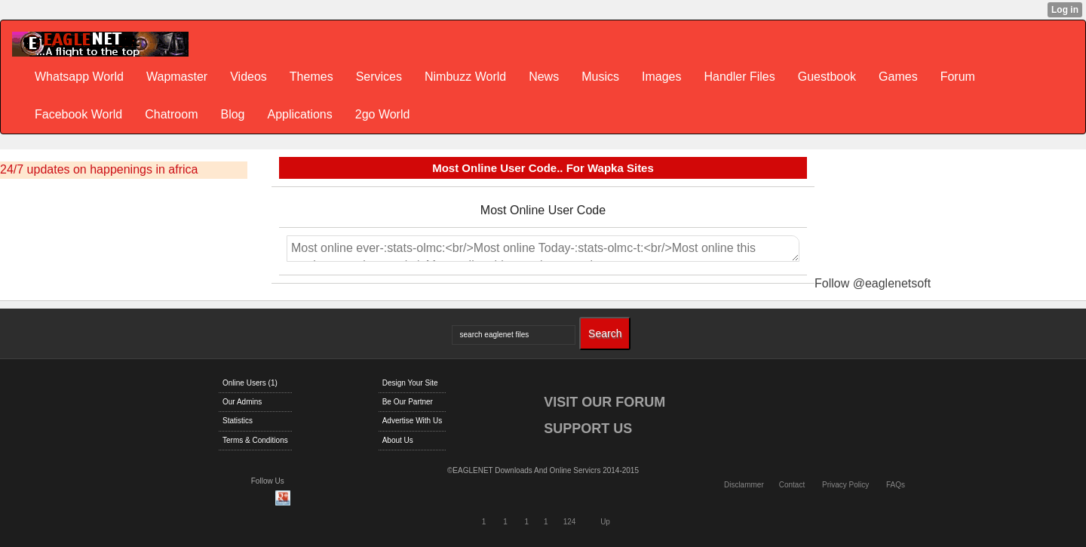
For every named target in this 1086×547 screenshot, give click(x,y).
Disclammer (744, 485)
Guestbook (827, 76)
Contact (792, 485)
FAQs (895, 485)
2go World (382, 114)
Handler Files (739, 76)
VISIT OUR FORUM (604, 402)
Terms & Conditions (255, 440)
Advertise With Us (412, 420)
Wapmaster (176, 76)
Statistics (237, 420)
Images (661, 76)
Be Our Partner (407, 402)
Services (379, 76)
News (544, 76)
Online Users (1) (250, 383)
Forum (957, 76)
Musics (600, 76)
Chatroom (171, 114)
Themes (311, 76)
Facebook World (78, 114)
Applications (299, 114)
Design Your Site (410, 383)
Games (898, 76)
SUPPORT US (588, 428)
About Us (397, 440)
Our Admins (242, 402)
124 (569, 522)
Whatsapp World (79, 76)
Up (605, 522)
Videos (248, 76)
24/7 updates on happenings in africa (99, 169)
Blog (232, 114)
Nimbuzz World (465, 76)
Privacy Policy (845, 485)
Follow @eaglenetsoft (872, 283)
